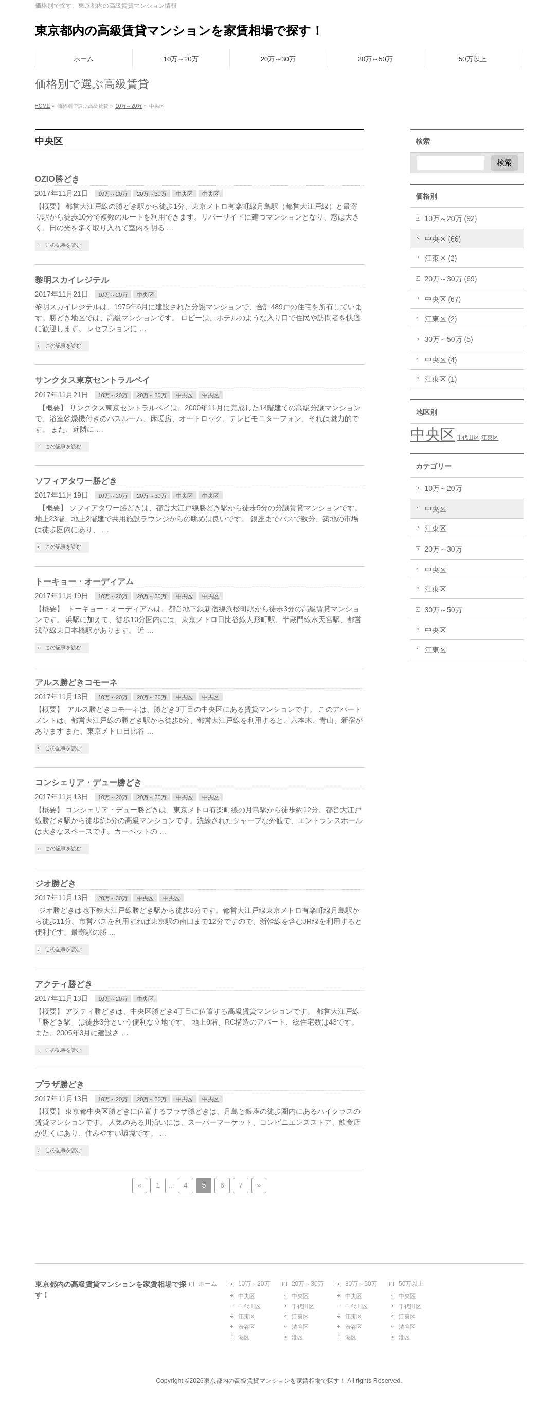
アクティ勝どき (64, 984)
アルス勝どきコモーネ (76, 682)
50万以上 (411, 1284)
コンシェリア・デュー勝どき (88, 782)
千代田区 (249, 1306)
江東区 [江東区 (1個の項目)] (489, 437)
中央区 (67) (443, 299)
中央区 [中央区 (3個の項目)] (432, 434)
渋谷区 (246, 1327)
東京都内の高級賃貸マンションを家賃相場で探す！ (179, 31)
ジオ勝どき (55, 883)
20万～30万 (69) (451, 279)
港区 (243, 1337)
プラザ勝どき (59, 1084)
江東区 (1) (441, 379)
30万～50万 (443, 610)
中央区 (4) (441, 360)
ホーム (208, 1284)
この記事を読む (63, 245)
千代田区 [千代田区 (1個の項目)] (468, 437)
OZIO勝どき (57, 179)
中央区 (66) (443, 239)
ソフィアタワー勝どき (76, 481)
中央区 (184, 194)
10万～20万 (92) (451, 218)
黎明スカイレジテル (72, 280)
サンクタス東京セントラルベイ (92, 380)
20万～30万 (151, 194)
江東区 (435, 528)
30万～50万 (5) (449, 339)
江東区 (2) (441, 258)
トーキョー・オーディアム (84, 581)
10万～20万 (113, 194)
